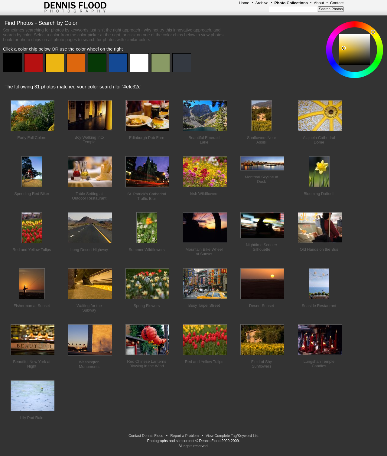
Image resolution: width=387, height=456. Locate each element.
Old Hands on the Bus (319, 249)
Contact (337, 3)
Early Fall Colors (31, 137)
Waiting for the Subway (89, 307)
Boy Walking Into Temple (89, 139)
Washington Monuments (89, 364)
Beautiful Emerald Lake (204, 139)
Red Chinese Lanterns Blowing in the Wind (146, 363)
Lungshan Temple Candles (319, 363)
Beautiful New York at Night (31, 363)
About (319, 3)
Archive (261, 3)
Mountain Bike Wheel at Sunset (204, 251)
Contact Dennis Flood (145, 436)
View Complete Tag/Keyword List (232, 436)
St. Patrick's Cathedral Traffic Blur (146, 196)
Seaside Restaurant (319, 305)
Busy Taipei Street (204, 305)
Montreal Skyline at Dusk (261, 179)
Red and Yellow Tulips (31, 249)
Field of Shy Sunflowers (261, 363)
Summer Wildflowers (146, 249)
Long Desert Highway (89, 249)
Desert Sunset (261, 305)
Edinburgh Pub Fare (146, 137)
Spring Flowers (147, 305)
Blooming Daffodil (319, 193)
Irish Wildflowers (204, 193)
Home (244, 3)
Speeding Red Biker (31, 193)
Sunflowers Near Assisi (261, 139)
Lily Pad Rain (32, 417)
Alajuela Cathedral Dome (319, 139)
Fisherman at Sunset (32, 305)
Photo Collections (291, 3)
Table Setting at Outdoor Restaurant (89, 195)
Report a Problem (184, 436)
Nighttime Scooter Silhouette (261, 247)
